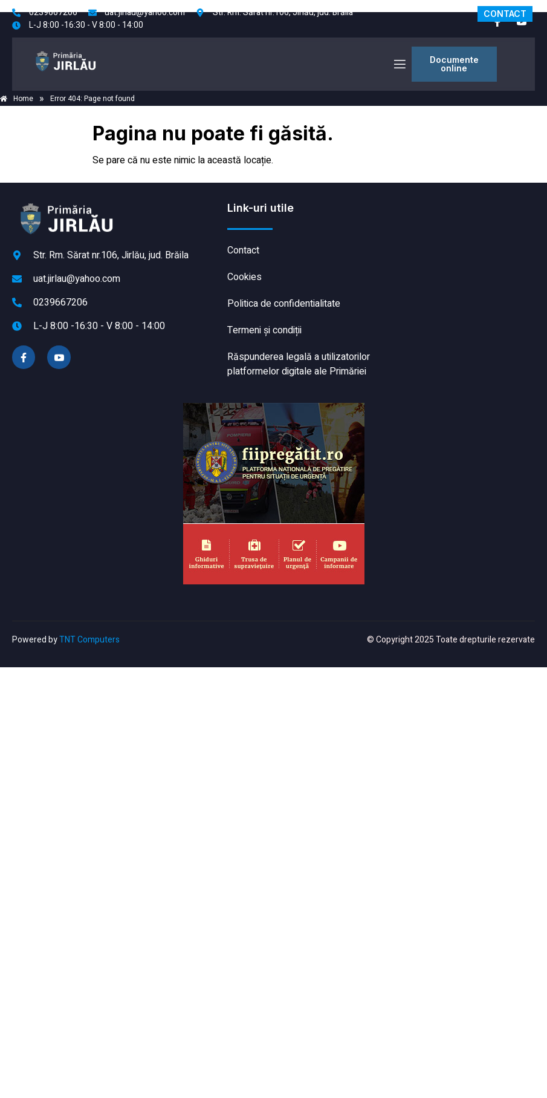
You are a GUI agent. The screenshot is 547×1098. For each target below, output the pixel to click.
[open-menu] (399, 64)
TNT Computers (89, 639)
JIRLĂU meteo (457, 246)
